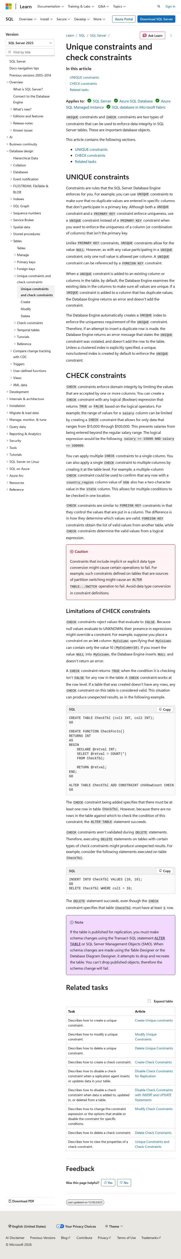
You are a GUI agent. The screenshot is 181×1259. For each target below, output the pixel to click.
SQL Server (98, 35)
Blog (64, 1237)
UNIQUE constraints (84, 77)
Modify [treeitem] (26, 309)
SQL (82, 35)
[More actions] (171, 35)
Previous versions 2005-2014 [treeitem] (30, 75)
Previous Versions (42, 1237)
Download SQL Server (156, 19)
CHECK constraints (83, 83)
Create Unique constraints (154, 1020)
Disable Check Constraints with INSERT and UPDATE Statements (154, 1095)
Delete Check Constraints (153, 1132)
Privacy (103, 1237)
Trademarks (149, 1237)
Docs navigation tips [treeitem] (24, 68)
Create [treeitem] (25, 302)
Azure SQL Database (136, 100)
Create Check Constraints (153, 1062)
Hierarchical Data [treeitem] (25, 158)
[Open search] (159, 6)
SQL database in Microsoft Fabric (139, 107)
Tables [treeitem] (21, 248)
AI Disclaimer (15, 1237)
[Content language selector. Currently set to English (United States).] (27, 1226)
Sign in (170, 6)
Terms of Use (126, 1237)
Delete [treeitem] (25, 316)
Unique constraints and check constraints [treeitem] (37, 292)
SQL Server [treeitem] (17, 61)
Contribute (84, 1237)
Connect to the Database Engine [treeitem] (31, 99)
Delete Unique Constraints (154, 1048)
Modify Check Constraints (154, 1109)
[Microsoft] (9, 6)
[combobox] (30, 43)
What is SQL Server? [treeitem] (28, 89)
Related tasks (79, 89)
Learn (70, 35)
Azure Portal (124, 19)
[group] (120, 754)
